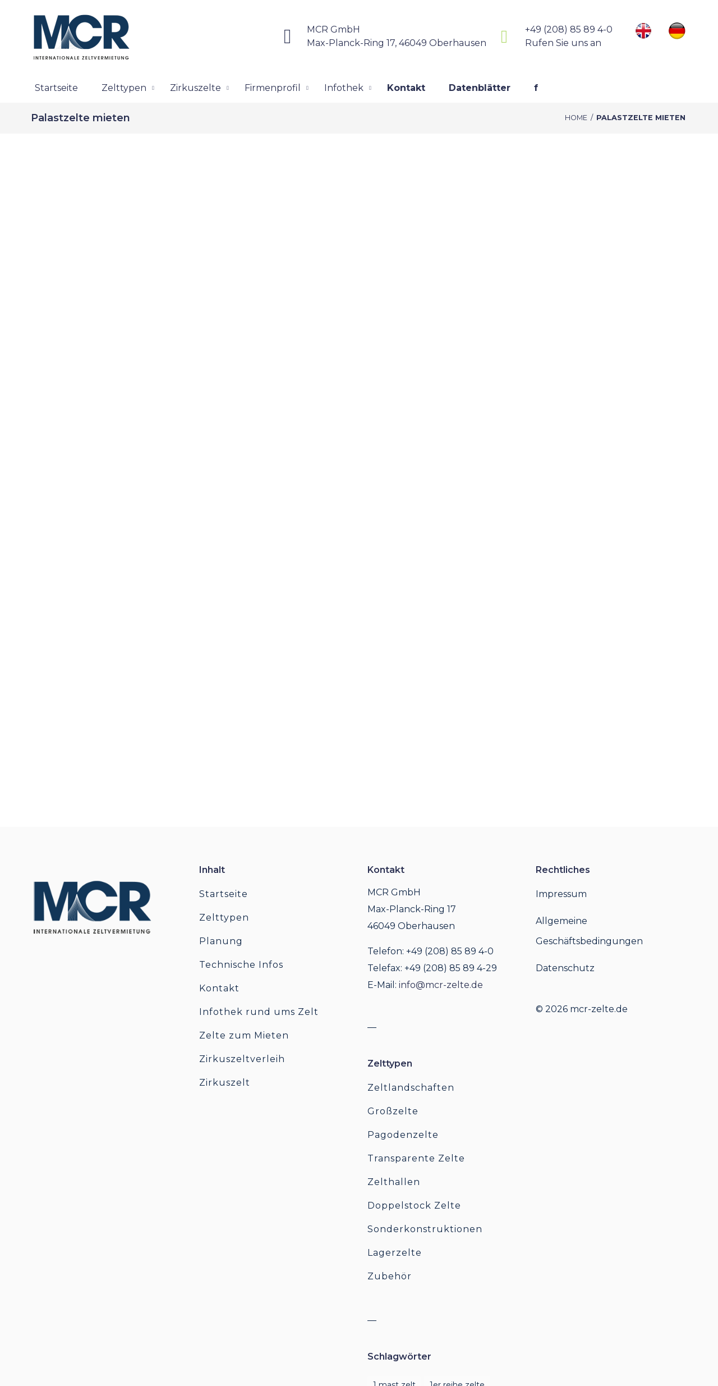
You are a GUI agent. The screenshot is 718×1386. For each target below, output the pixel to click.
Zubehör (389, 1276)
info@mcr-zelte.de (441, 985)
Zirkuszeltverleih (242, 1059)
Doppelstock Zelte (414, 1205)
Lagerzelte (394, 1252)
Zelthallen (393, 1182)
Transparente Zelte (416, 1158)
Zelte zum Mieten (244, 1035)
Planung (221, 941)
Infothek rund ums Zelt (259, 1012)
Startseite (223, 894)
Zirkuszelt (224, 1082)
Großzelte (392, 1111)
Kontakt (219, 988)
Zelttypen (224, 917)
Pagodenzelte (403, 1134)
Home (576, 117)
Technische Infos (241, 964)
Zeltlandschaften (410, 1087)
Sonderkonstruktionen (424, 1229)
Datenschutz (565, 968)
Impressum (561, 894)
